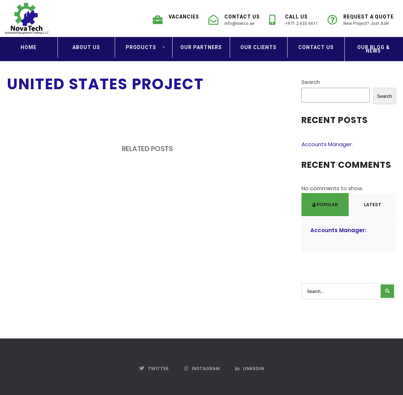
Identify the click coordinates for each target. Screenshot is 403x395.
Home (29, 47)
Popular (325, 204)
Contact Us (234, 22)
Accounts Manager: (327, 144)
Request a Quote (360, 22)
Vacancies (176, 19)
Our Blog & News (373, 49)
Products (141, 47)
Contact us (316, 47)
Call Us (293, 22)
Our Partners (201, 47)
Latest (372, 204)
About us (86, 47)
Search (310, 82)
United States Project (105, 84)
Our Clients (258, 47)
